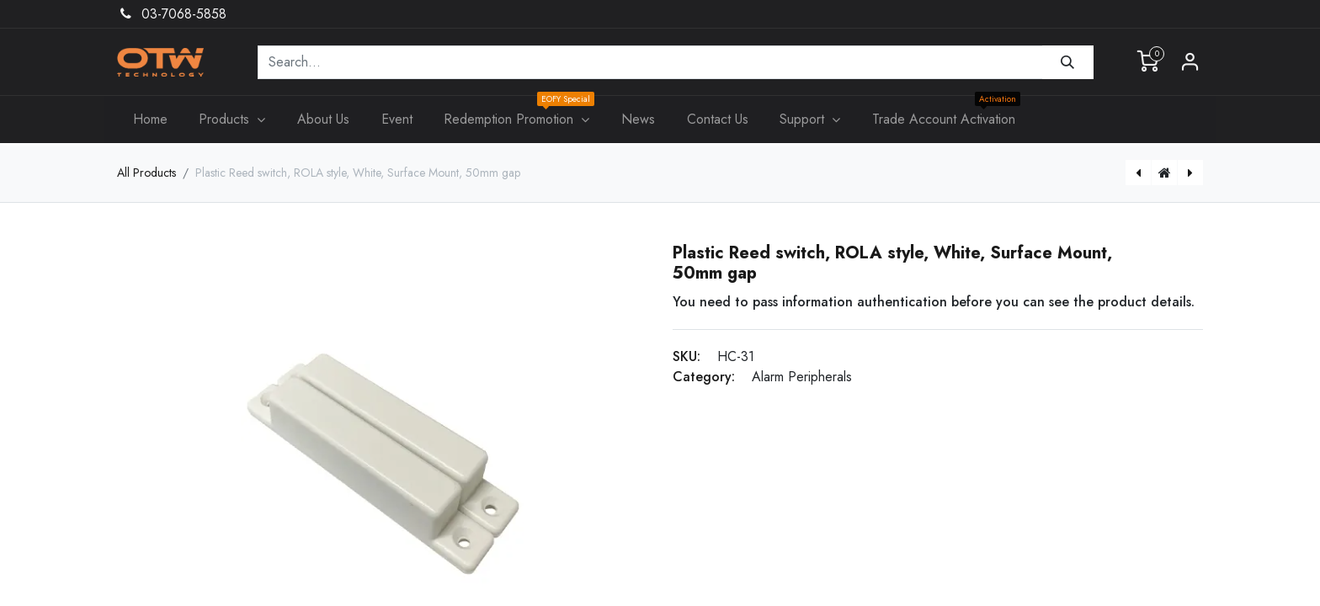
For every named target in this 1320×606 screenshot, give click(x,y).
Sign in (1190, 62)
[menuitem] (150, 119)
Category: (704, 376)
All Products (146, 172)
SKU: (686, 356)
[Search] (1068, 62)
